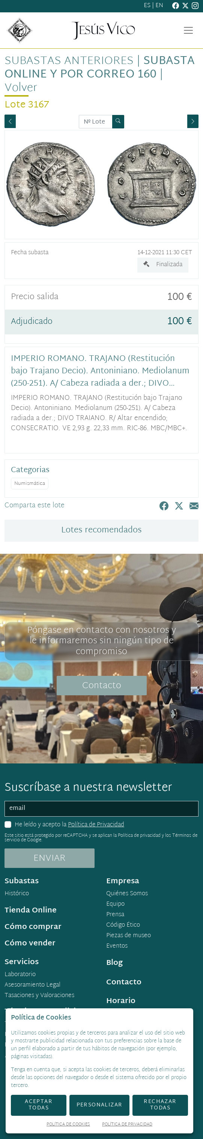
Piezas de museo (128, 936)
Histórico (17, 894)
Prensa (115, 915)
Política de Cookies (68, 1125)
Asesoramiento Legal (32, 985)
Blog (114, 963)
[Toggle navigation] (188, 30)
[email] (101, 809)
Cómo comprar (33, 927)
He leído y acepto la (69, 825)
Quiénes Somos (127, 894)
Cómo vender (30, 943)
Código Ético (123, 925)
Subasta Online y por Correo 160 (100, 68)
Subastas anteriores (69, 61)
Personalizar (100, 1105)
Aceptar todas (39, 1105)
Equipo (115, 904)
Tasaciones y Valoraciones (39, 996)
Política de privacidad (139, 836)
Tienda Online (31, 910)
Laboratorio (20, 975)
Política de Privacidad (96, 825)
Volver (21, 88)
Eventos (117, 946)
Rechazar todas (160, 1105)
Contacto (101, 686)
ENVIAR (49, 858)
